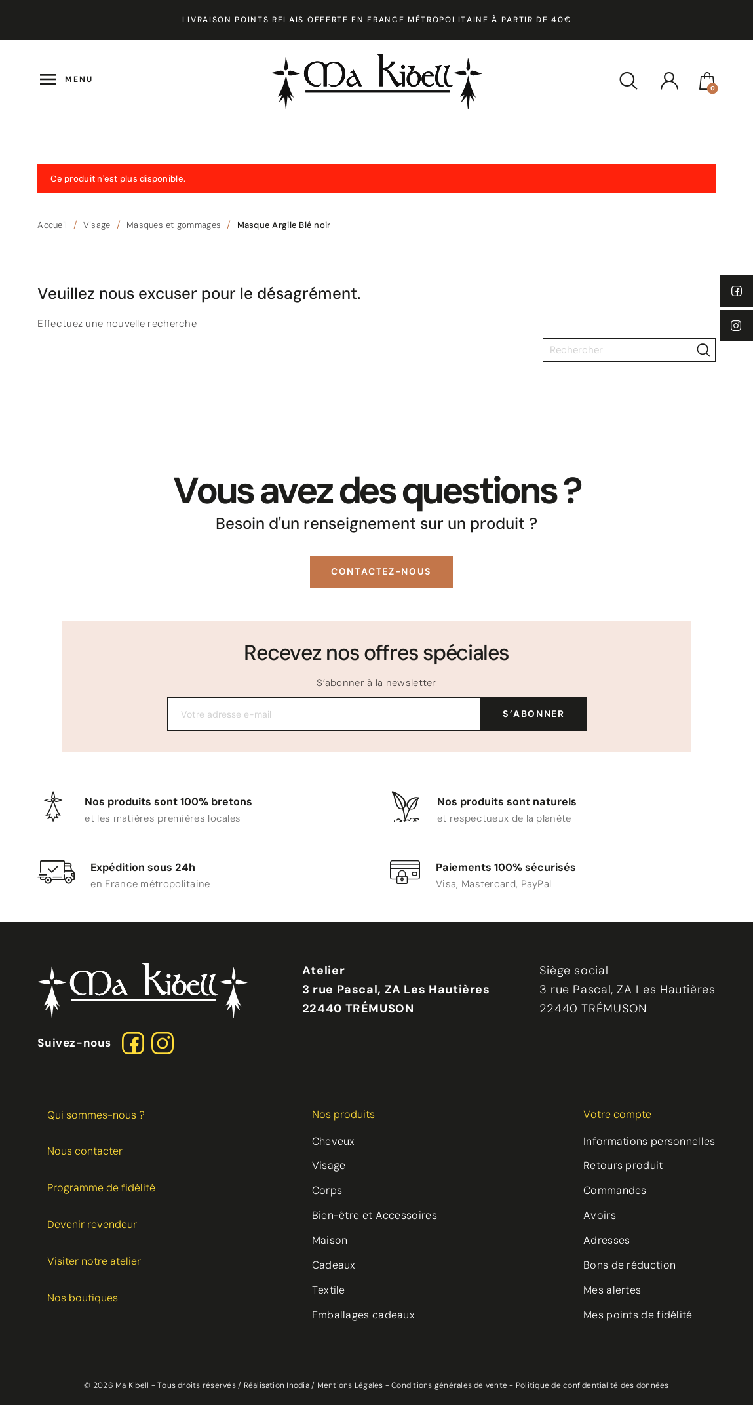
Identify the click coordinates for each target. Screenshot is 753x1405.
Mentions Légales (350, 1385)
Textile (328, 1290)
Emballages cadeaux (363, 1315)
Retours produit (623, 1165)
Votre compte (617, 1114)
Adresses (606, 1240)
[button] (381, 572)
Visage (329, 1165)
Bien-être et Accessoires (374, 1215)
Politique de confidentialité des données (592, 1385)
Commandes (615, 1190)
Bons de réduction (629, 1265)
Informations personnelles (649, 1141)
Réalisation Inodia (276, 1385)
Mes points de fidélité (638, 1315)
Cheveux (333, 1141)
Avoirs (599, 1215)
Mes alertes (612, 1290)
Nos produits (343, 1114)
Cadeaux (334, 1265)
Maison (330, 1240)
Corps (327, 1190)
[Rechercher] (629, 350)
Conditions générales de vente (449, 1385)
